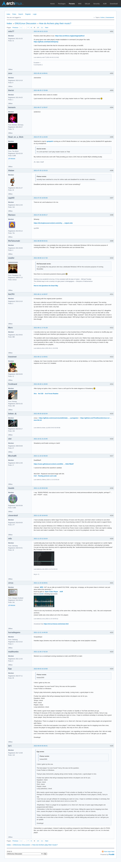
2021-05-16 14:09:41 (41, 73)
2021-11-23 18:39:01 (41, 583)
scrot (41, 594)
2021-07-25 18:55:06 (41, 198)
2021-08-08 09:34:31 (41, 241)
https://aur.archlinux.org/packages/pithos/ (70, 36)
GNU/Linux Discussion (25, 23)
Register (28, 14)
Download (114, 4)
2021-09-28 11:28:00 (41, 384)
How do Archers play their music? (55, 23)
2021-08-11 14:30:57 (41, 294)
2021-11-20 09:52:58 (41, 488)
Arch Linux (12, 3)
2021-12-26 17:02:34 (41, 652)
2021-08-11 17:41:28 (41, 328)
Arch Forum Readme (51, 393)
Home (52, 4)
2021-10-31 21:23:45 (41, 439)
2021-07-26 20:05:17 (41, 215)
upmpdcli (50, 141)
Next (46, 27)
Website (12, 158)
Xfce (35, 393)
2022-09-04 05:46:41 (41, 746)
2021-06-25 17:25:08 (41, 90)
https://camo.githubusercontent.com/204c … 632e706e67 (54, 464)
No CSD (40, 393)
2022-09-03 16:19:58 (41, 669)
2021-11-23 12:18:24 (41, 538)
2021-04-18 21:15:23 (41, 31)
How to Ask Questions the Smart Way (46, 285)
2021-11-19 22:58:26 (41, 456)
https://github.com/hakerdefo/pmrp (46, 42)
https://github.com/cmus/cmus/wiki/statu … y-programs (58, 418)
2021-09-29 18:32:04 (41, 413)
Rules (14, 14)
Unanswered (110, 17)
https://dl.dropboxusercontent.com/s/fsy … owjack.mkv (53, 223)
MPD (41, 587)
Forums (72, 4)
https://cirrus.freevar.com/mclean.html (56, 624)
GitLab (87, 4)
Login (35, 14)
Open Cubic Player (51, 591)
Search (20, 14)
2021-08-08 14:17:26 (41, 258)
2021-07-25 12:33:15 (41, 170)
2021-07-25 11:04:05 (41, 137)
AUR (105, 4)
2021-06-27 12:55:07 (41, 107)
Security (96, 4)
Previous (15, 27)
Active (102, 17)
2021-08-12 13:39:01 (41, 357)
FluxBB (111, 854)
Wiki (80, 4)
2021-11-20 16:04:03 (41, 515)
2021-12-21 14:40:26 (41, 632)
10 (38, 27)
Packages (62, 4)
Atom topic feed (109, 851)
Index (8, 14)
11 (42, 27)
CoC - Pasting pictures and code (45, 476)
